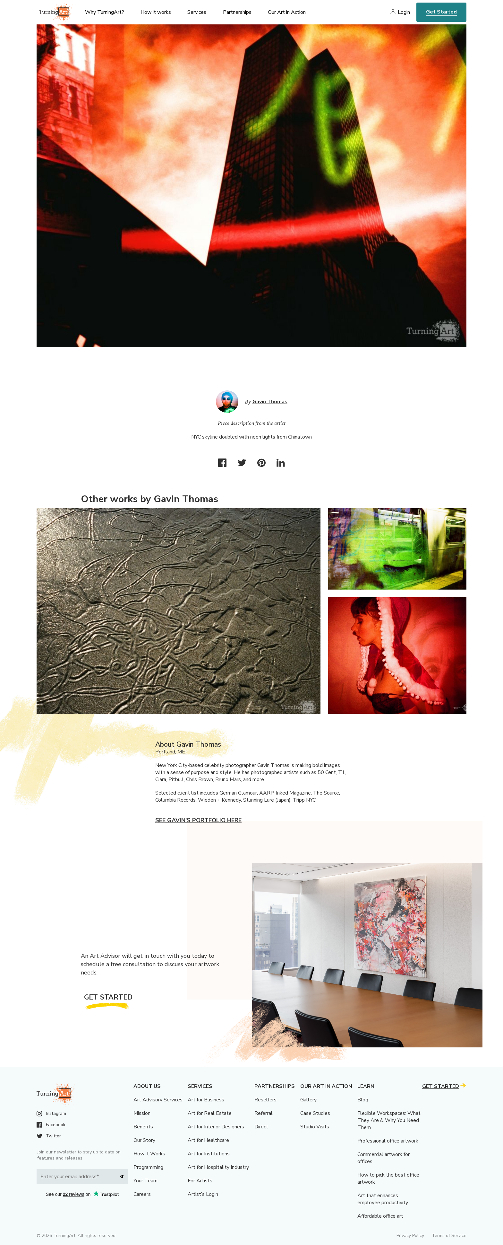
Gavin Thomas (269, 401)
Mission (141, 1113)
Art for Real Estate (210, 1113)
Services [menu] (196, 12)
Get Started (441, 11)
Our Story (144, 1140)
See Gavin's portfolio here (198, 820)
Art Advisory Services (158, 1099)
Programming (148, 1167)
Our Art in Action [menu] (287, 12)
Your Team (145, 1180)
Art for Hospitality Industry (218, 1167)
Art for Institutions (209, 1153)
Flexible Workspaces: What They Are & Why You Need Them (389, 1120)
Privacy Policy (410, 1235)
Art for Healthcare (208, 1140)
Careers (142, 1194)
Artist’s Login (203, 1194)
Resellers (265, 1099)
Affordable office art (380, 1216)
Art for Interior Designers (216, 1126)
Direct (261, 1126)
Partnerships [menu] (237, 12)
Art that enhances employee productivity (382, 1199)
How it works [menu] (156, 12)
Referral (263, 1113)
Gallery (308, 1099)
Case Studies (315, 1113)
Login (404, 12)
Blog (362, 1099)
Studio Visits (314, 1126)
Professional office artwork (387, 1140)
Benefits (143, 1126)
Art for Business (206, 1099)
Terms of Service (449, 1235)
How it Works (149, 1153)
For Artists (200, 1180)
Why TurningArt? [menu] (104, 12)
